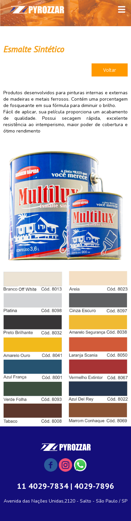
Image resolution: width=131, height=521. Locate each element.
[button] (110, 69)
